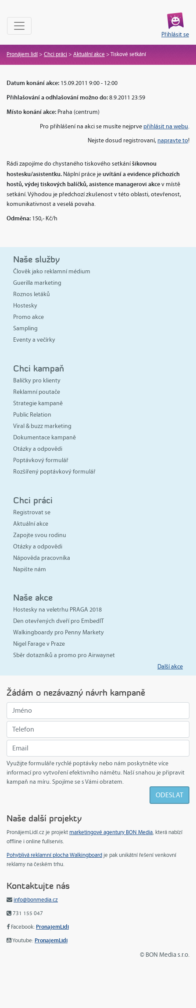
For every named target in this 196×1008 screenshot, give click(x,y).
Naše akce (33, 597)
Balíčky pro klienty (37, 380)
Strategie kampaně (38, 403)
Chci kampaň (38, 368)
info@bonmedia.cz (36, 899)
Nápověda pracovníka (41, 558)
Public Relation (32, 414)
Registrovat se (31, 512)
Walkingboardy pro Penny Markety (58, 632)
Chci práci (55, 54)
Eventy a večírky (34, 339)
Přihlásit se (175, 34)
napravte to (172, 140)
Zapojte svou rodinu (39, 535)
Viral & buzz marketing (42, 426)
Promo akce (28, 317)
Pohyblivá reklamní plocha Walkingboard (54, 855)
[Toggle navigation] (19, 26)
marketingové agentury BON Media (111, 832)
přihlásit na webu (165, 126)
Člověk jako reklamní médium (51, 271)
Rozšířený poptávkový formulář (54, 471)
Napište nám (29, 569)
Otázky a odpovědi (37, 449)
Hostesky (25, 305)
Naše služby (36, 259)
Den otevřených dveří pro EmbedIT (58, 621)
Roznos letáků (31, 294)
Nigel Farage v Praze (39, 643)
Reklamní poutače (36, 392)
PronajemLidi (52, 926)
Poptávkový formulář (40, 460)
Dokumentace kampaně (44, 437)
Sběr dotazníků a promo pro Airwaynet (64, 655)
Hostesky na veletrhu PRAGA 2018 (57, 609)
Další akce (170, 666)
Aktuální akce (89, 54)
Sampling (25, 328)
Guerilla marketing (37, 282)
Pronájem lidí (22, 54)
